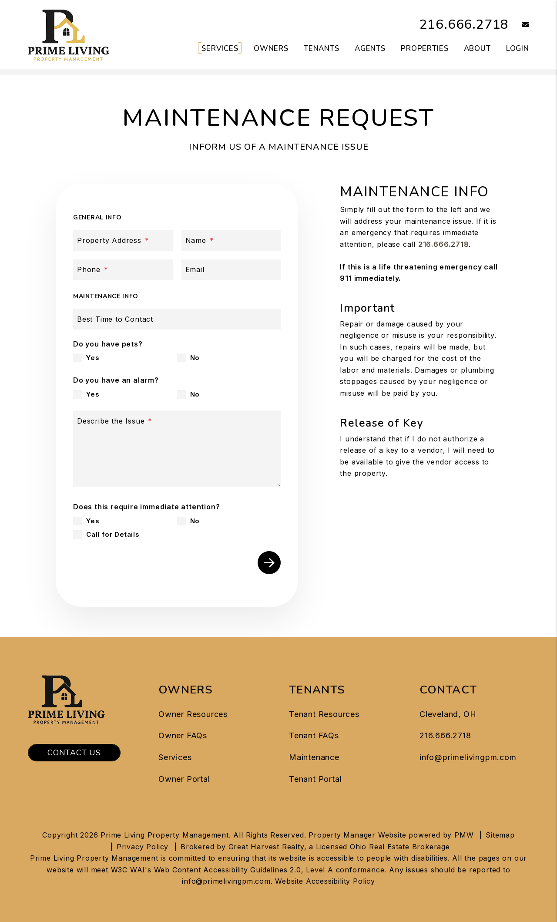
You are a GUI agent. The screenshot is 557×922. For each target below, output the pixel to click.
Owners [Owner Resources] (271, 49)
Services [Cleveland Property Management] (219, 49)
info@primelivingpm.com (468, 757)
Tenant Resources (324, 714)
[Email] (231, 269)
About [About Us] (477, 49)
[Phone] (123, 269)
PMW (463, 835)
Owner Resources (193, 714)
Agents (370, 49)
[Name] (231, 240)
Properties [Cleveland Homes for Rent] (425, 49)
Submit (269, 562)
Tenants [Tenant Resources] (321, 49)
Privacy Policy (142, 846)
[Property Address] (123, 240)
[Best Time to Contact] (177, 319)
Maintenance (314, 757)
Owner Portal (184, 779)
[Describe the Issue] (177, 449)
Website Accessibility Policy (325, 881)
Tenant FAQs (314, 735)
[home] (68, 34)
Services (174, 757)
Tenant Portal (315, 779)
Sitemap (500, 835)
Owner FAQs (182, 735)
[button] (519, 25)
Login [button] (517, 49)
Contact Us (74, 752)
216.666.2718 (464, 25)
